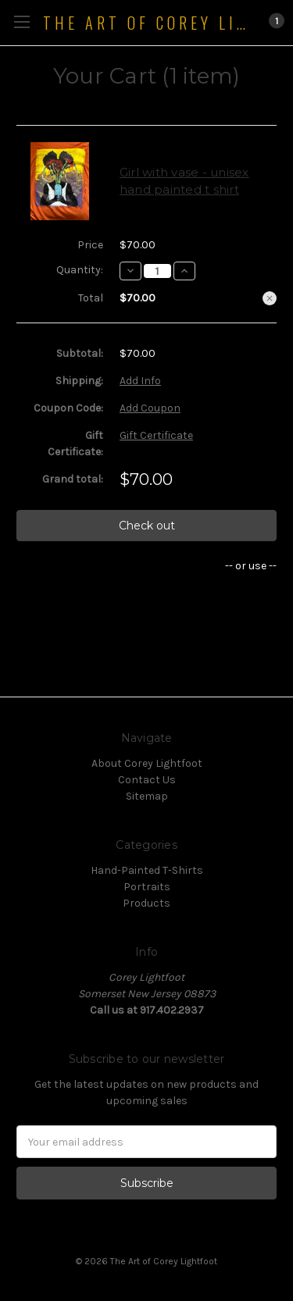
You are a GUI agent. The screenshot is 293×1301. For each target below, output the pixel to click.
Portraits (146, 886)
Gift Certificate (156, 435)
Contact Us (147, 779)
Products (146, 903)
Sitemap (147, 796)
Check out (147, 526)
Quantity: (79, 269)
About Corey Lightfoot (146, 763)
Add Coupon (150, 408)
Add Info (140, 380)
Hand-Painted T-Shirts (147, 870)
